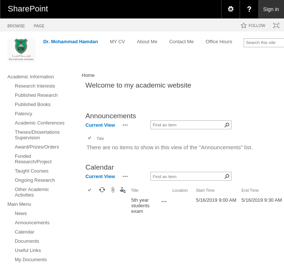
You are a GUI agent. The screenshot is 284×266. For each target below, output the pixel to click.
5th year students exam (140, 205)
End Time (250, 190)
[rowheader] (91, 205)
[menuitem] (230, 9)
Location (180, 190)
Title (100, 138)
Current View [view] (100, 125)
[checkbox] (90, 138)
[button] (125, 125)
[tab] (16, 24)
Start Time (205, 190)
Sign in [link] (271, 9)
